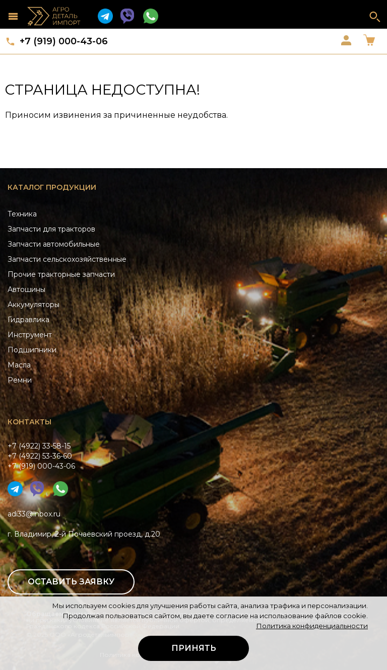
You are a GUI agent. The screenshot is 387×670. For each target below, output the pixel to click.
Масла (19, 364)
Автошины (26, 289)
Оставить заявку (71, 581)
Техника (22, 213)
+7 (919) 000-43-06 (64, 41)
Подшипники (32, 349)
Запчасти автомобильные (54, 244)
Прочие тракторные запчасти (61, 274)
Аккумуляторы (33, 304)
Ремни (20, 380)
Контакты (29, 421)
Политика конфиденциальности (312, 626)
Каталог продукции (52, 187)
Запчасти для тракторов (51, 229)
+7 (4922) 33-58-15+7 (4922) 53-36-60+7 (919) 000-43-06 (41, 456)
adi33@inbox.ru (34, 513)
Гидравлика (28, 319)
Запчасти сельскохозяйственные (67, 259)
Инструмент (30, 334)
